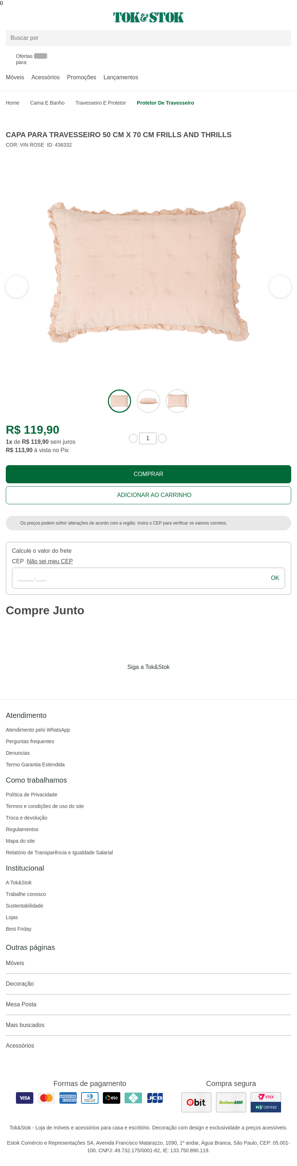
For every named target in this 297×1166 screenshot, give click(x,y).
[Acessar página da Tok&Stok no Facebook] (118, 682)
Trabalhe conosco (26, 894)
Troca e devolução (26, 818)
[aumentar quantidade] (162, 438)
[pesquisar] (282, 37)
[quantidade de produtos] (147, 438)
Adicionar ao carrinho (154, 495)
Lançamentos (121, 77)
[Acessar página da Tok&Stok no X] (179, 682)
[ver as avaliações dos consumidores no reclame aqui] (231, 1102)
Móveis (15, 77)
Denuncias (18, 753)
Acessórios (46, 77)
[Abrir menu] (49, 17)
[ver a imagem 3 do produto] (177, 401)
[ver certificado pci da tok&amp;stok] (266, 1102)
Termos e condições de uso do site (45, 806)
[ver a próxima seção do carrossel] (17, 287)
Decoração (148, 984)
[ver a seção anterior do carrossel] (280, 287)
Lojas (12, 917)
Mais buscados (148, 1025)
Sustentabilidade (24, 906)
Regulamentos (22, 829)
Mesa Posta (148, 1004)
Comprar (148, 474)
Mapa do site (20, 841)
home (12, 103)
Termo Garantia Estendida (35, 764)
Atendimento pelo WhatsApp (38, 730)
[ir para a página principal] (148, 17)
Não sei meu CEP (50, 561)
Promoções (81, 77)
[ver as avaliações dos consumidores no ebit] (196, 1102)
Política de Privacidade (31, 794)
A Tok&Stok (19, 882)
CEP (18, 561)
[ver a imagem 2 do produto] (148, 401)
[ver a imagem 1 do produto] (119, 401)
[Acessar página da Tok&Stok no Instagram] (138, 682)
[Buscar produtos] (148, 38)
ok (275, 578)
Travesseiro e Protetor (100, 103)
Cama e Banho (47, 103)
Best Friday (19, 929)
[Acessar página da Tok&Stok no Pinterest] (158, 682)
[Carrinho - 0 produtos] (287, 17)
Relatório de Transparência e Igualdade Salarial (59, 852)
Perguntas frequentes (30, 741)
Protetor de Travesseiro (165, 103)
